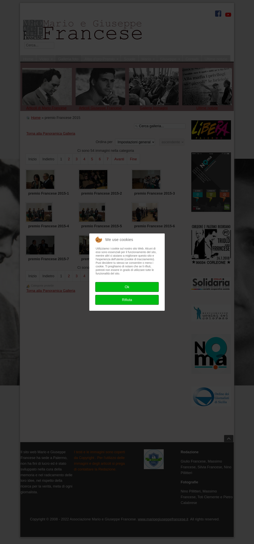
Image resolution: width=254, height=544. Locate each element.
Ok (127, 287)
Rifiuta (127, 300)
